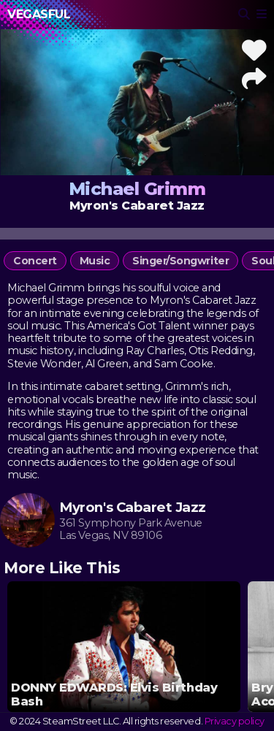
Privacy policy (235, 721)
